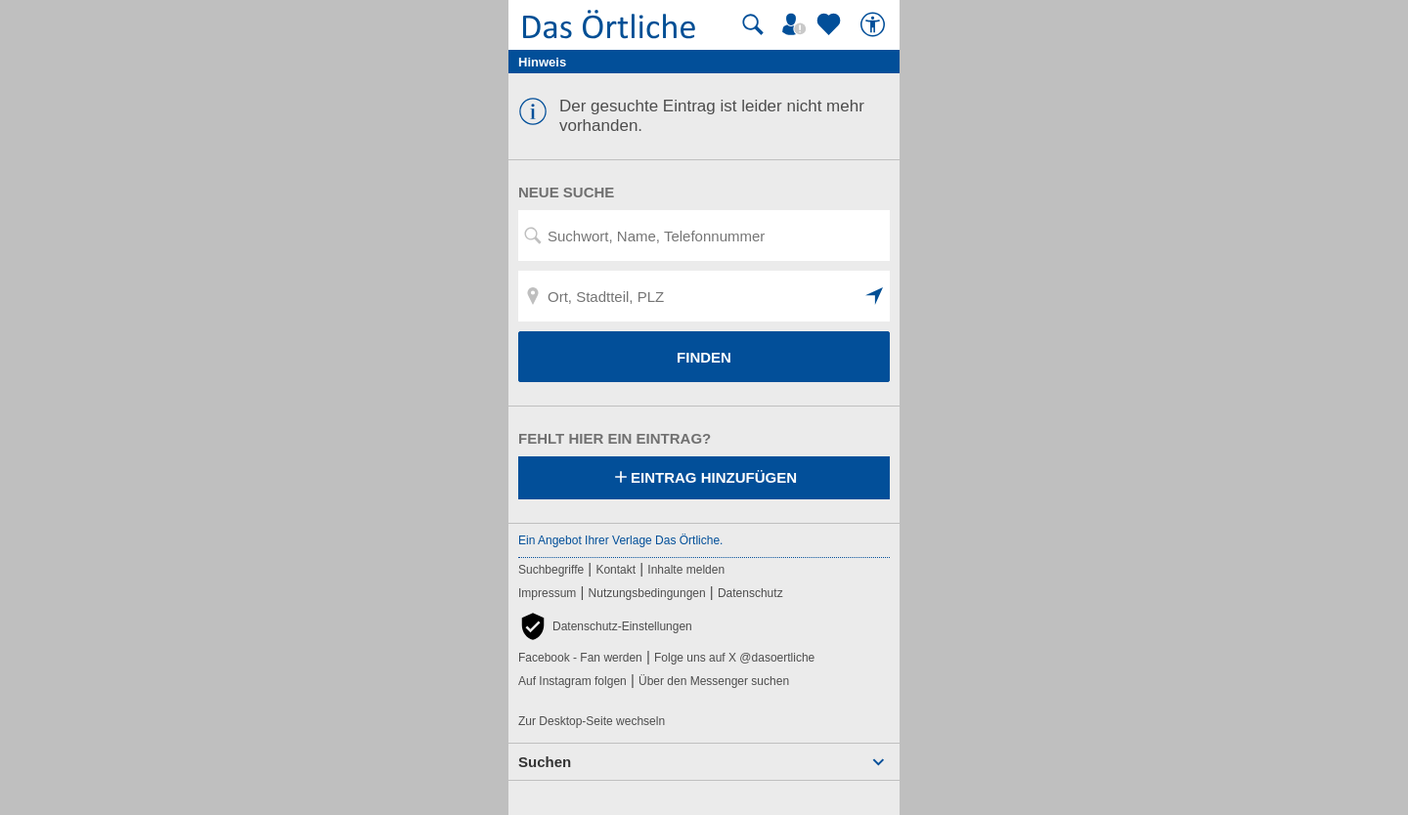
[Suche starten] (753, 24)
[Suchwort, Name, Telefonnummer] (704, 235)
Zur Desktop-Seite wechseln (591, 721)
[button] (875, 296)
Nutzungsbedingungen (647, 593)
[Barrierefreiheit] (875, 24)
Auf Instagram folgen (572, 681)
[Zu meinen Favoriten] (831, 24)
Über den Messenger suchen (713, 681)
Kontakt (615, 570)
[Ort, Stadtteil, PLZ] (704, 296)
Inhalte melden (686, 570)
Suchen (544, 761)
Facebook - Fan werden (580, 658)
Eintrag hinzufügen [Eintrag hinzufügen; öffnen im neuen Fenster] (704, 479)
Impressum (547, 593)
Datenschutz (750, 593)
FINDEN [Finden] (704, 357)
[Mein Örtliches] (797, 24)
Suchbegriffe (551, 570)
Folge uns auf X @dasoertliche (734, 658)
